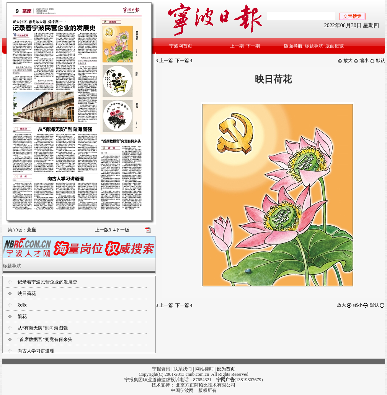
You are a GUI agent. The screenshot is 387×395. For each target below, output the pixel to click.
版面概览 (334, 46)
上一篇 (164, 60)
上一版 (103, 230)
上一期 (237, 46)
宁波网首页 (180, 46)
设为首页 (226, 369)
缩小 (361, 60)
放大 (345, 60)
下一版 (121, 230)
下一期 (253, 46)
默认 (377, 60)
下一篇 (184, 60)
